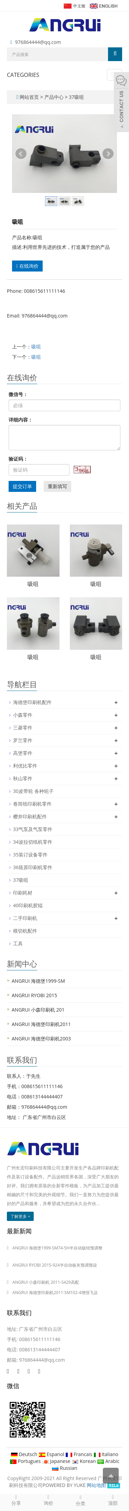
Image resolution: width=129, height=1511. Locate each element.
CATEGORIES (23, 75)
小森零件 (22, 715)
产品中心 (54, 97)
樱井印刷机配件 (30, 816)
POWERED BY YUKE (65, 1485)
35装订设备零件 (30, 854)
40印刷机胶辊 (28, 905)
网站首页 (29, 97)
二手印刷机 (25, 918)
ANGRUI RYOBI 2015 (34, 995)
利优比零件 (25, 765)
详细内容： (21, 419)
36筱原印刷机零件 (32, 867)
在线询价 (27, 266)
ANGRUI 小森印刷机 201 (38, 1009)
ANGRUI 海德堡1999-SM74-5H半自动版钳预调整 (57, 1248)
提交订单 (22, 486)
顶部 (113, 1500)
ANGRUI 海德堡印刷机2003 (41, 1038)
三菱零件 (22, 727)
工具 (18, 943)
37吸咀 (75, 97)
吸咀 (36, 346)
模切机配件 (25, 930)
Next (108, 153)
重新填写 (57, 486)
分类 (81, 1500)
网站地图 (96, 1485)
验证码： (18, 458)
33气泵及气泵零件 (32, 829)
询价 (48, 1500)
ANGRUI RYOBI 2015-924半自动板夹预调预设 (54, 1265)
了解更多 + (20, 1216)
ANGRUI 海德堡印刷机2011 (41, 1024)
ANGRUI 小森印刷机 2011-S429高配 (45, 1282)
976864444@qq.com (38, 42)
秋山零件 (22, 778)
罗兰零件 (22, 740)
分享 (16, 1500)
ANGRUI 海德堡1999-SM (38, 981)
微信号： (18, 394)
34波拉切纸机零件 (32, 842)
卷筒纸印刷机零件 (32, 803)
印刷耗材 (22, 892)
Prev (20, 153)
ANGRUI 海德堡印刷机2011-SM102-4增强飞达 (55, 1292)
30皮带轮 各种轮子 (33, 791)
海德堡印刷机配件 (32, 702)
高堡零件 (22, 753)
